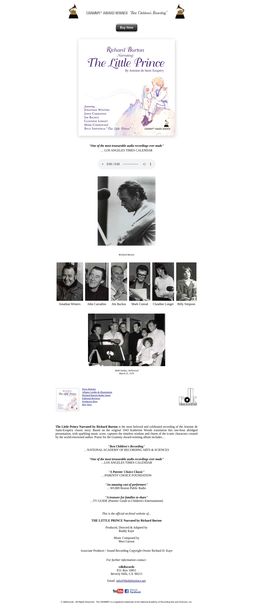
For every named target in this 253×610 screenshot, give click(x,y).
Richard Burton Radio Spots (96, 395)
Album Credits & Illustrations (97, 392)
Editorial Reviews (91, 398)
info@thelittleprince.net (131, 580)
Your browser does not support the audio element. (127, 164)
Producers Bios (89, 401)
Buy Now (87, 404)
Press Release (89, 389)
